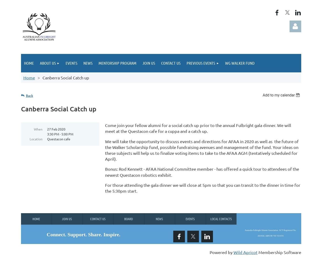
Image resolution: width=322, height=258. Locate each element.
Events (190, 219)
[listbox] (282, 95)
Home (29, 77)
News (159, 219)
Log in (295, 26)
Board (128, 219)
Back (29, 95)
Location (36, 139)
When (38, 129)
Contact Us (98, 219)
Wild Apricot (246, 252)
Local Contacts (221, 219)
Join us (67, 219)
